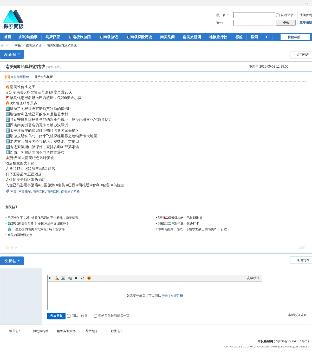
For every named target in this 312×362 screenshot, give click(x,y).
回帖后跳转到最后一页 (111, 316)
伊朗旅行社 (41, 331)
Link (69, 278)
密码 (219, 22)
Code (82, 278)
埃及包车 (15, 331)
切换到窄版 (306, 3)
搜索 (254, 37)
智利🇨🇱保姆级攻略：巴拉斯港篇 (180, 218)
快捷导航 (294, 37)
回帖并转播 (77, 316)
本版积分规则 (297, 315)
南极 (18, 45)
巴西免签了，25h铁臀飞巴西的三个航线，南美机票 (43, 218)
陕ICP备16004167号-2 (291, 341)
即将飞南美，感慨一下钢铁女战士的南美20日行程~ (193, 229)
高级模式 (253, 278)
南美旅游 (24, 191)
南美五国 (39, 191)
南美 (13, 191)
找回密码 (306, 15)
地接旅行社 (218, 37)
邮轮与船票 (28, 37)
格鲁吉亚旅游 (66, 331)
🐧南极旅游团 (79, 37)
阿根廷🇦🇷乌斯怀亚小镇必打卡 (178, 223)
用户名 (220, 15)
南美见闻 (167, 37)
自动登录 (284, 15)
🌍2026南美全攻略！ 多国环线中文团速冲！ (38, 223)
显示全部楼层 (43, 77)
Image (63, 278)
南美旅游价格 (70, 191)
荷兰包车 (92, 331)
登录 (165, 296)
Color (56, 278)
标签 (239, 37)
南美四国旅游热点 (20, 235)
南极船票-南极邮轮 (2, 45)
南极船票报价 (19, 77)
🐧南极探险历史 (139, 37)
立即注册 (306, 22)
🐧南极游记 (108, 37)
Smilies (89, 278)
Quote (76, 278)
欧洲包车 (117, 331)
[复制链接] (53, 67)
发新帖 (10, 54)
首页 (7, 37)
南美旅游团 (192, 37)
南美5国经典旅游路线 (62, 45)
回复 (14, 248)
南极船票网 (265, 341)
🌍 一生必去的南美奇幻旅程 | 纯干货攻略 (36, 229)
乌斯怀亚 (53, 37)
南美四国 (53, 191)
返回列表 (303, 55)
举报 (302, 248)
